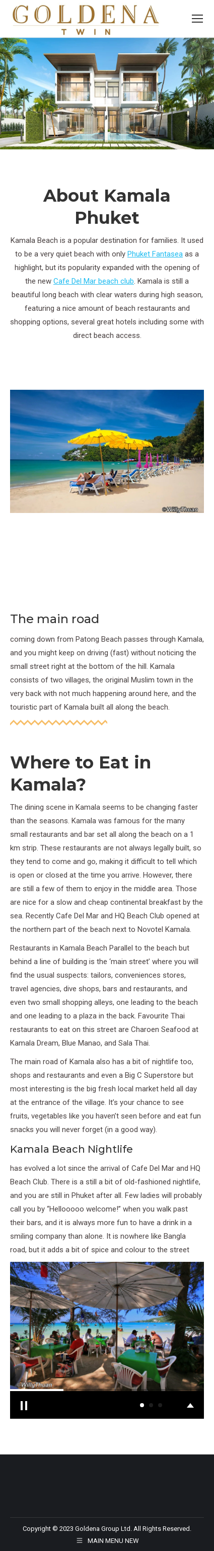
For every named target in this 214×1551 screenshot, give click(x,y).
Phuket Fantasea (155, 253)
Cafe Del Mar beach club (93, 281)
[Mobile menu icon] (197, 18)
